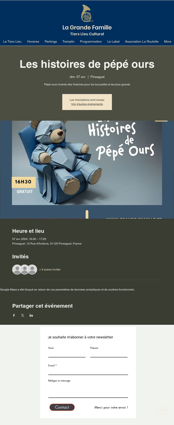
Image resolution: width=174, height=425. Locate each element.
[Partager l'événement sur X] (22, 315)
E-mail (51, 365)
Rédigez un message (59, 380)
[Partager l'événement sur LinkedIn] (31, 315)
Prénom (94, 348)
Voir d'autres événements (87, 104)
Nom (51, 348)
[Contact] (62, 407)
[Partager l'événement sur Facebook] (14, 315)
